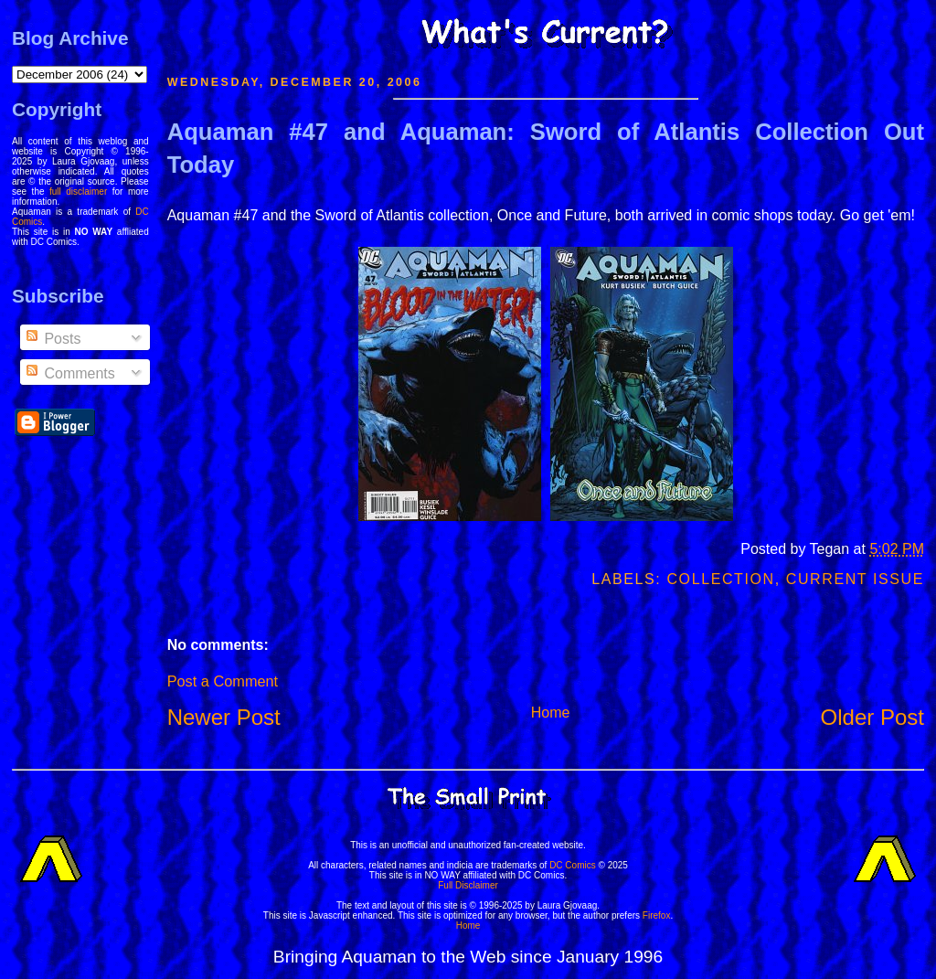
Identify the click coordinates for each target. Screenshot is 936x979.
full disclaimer (78, 191)
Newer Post (224, 717)
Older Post (872, 717)
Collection (720, 579)
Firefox (657, 915)
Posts (52, 338)
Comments (69, 373)
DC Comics (572, 865)
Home (550, 712)
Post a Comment (222, 681)
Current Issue (855, 579)
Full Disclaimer (468, 885)
